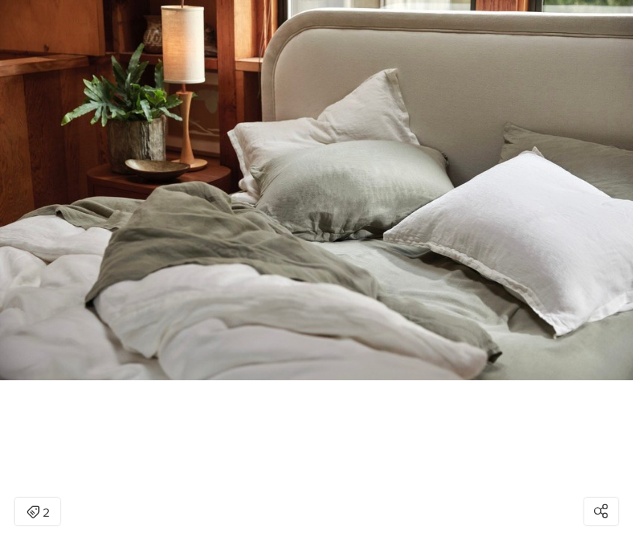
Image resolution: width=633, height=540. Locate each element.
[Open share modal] (601, 511)
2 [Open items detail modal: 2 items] (37, 513)
